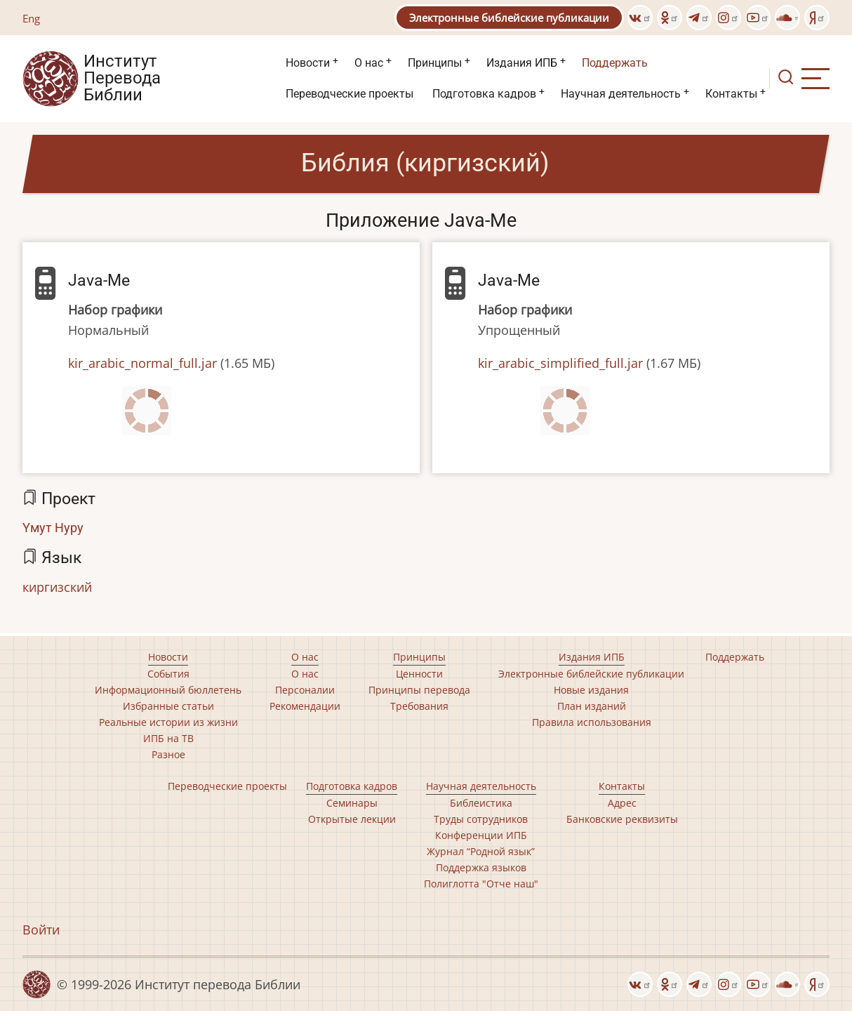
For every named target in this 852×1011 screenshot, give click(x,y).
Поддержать (615, 63)
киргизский (57, 587)
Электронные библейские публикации (509, 18)
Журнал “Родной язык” (481, 851)
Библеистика (481, 803)
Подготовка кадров (484, 93)
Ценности (419, 673)
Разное (168, 754)
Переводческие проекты (349, 93)
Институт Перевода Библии (122, 78)
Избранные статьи (168, 706)
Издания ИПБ (521, 63)
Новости (308, 63)
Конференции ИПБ (481, 835)
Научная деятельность (621, 93)
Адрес (622, 803)
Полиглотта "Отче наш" (481, 883)
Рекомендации (304, 706)
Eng (31, 18)
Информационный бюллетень (168, 689)
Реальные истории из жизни (168, 722)
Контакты (731, 93)
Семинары (352, 803)
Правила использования (591, 722)
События (168, 673)
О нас (368, 63)
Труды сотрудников (481, 819)
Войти (41, 929)
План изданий (591, 706)
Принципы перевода (419, 689)
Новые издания (591, 689)
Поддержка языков (481, 867)
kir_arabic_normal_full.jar (142, 363)
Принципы (435, 63)
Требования (419, 706)
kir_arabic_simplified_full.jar (560, 363)
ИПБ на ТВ (168, 738)
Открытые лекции (352, 819)
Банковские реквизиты (622, 819)
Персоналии (305, 689)
